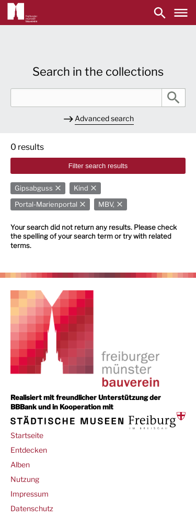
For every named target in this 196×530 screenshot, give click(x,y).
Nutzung (24, 479)
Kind (81, 188)
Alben (20, 464)
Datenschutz (31, 508)
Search (174, 97)
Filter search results (98, 166)
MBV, (106, 204)
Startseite (26, 435)
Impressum (29, 493)
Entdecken (28, 449)
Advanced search (104, 118)
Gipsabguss (34, 188)
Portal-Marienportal (46, 204)
